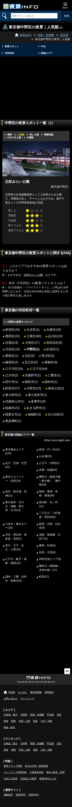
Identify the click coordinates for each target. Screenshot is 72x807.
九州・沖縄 (46, 721)
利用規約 (49, 692)
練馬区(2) (11, 362)
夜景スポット (12, 46)
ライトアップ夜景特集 (15, 772)
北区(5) (30, 355)
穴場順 (29, 137)
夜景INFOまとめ (47, 778)
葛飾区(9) (51, 362)
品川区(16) (55, 336)
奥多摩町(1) (13, 421)
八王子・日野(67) (49, 463)
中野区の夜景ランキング (20, 322)
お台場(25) (45, 456)
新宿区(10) (12, 329)
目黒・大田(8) (47, 552)
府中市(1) (11, 381)
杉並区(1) (52, 349)
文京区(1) (33, 329)
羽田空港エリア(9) (50, 559)
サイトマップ (27, 698)
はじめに (22, 692)
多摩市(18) (38, 401)
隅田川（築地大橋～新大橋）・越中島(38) (49, 480)
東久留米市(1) (37, 394)
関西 (13, 721)
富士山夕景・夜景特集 (36, 766)
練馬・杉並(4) (47, 545)
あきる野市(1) (36, 408)
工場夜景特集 (36, 772)
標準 (9, 134)
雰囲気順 (48, 134)
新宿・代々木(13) (49, 449)
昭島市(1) (31, 381)
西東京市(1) (13, 414)
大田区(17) (32, 342)
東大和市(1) (13, 394)
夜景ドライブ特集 (13, 766)
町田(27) (44, 576)
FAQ (43, 46)
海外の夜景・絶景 (55, 772)
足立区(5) (31, 362)
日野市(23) (33, 388)
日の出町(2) (56, 414)
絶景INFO (34, 794)
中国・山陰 (24, 721)
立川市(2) (11, 375)
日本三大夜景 (10, 778)
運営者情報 (36, 692)
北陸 (59, 714)
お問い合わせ (10, 698)
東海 (6, 721)
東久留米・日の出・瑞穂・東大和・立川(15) (14, 506)
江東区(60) (33, 336)
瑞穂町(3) (34, 414)
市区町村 (9, 53)
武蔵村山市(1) (14, 401)
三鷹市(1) (54, 375)
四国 (35, 721)
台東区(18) (53, 329)
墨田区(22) (12, 336)
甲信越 (50, 714)
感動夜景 (8, 794)
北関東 (23, 714)
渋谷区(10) (12, 349)
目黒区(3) (11, 342)
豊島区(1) (11, 355)
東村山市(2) (56, 388)
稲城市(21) (12, 408)
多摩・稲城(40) (48, 469)
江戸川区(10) (14, 368)
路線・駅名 (9, 727)
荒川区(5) (48, 355)
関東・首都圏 (37, 714)
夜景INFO (21, 794)
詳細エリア (46, 53)
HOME (11, 692)
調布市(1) (51, 381)
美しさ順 (34, 134)
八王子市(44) (38, 368)
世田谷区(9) (54, 342)
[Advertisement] (36, 85)
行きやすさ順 (14, 137)
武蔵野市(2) (33, 375)
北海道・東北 (10, 714)
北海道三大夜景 (28, 778)
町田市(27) (12, 388)
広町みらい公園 (33, 274)
